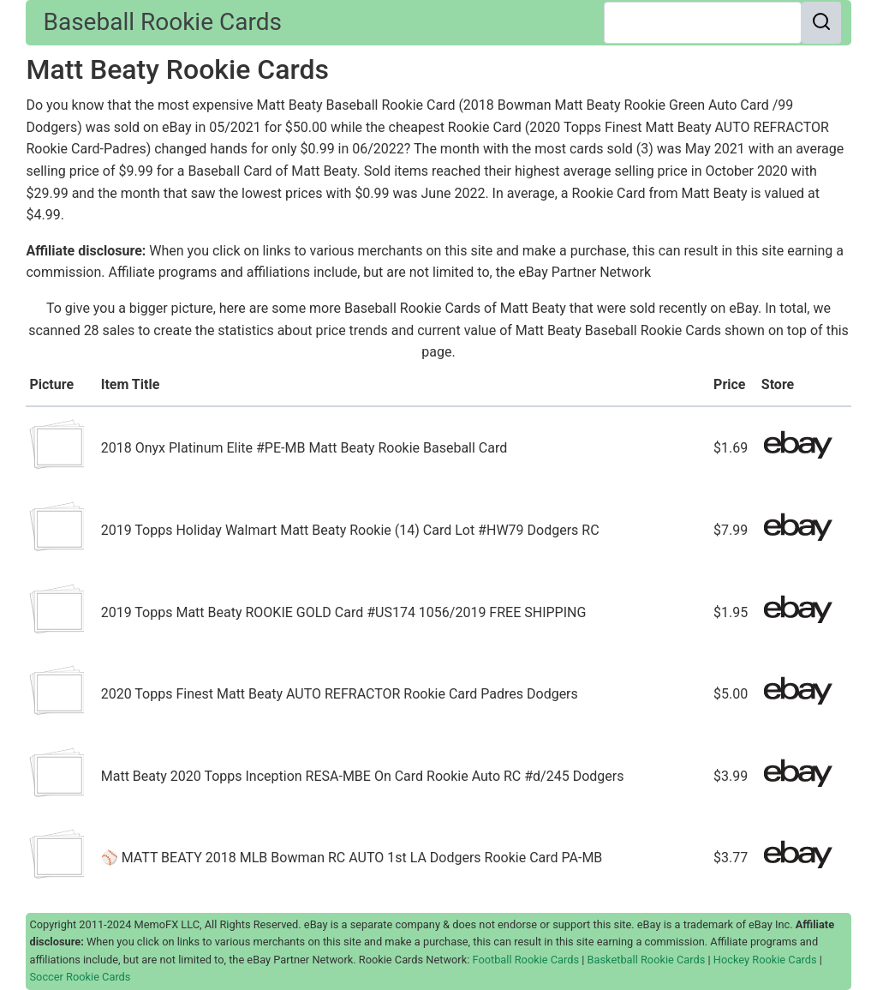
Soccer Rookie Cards (79, 976)
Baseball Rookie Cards (162, 22)
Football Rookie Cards (525, 959)
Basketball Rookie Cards (647, 959)
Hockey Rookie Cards (765, 959)
